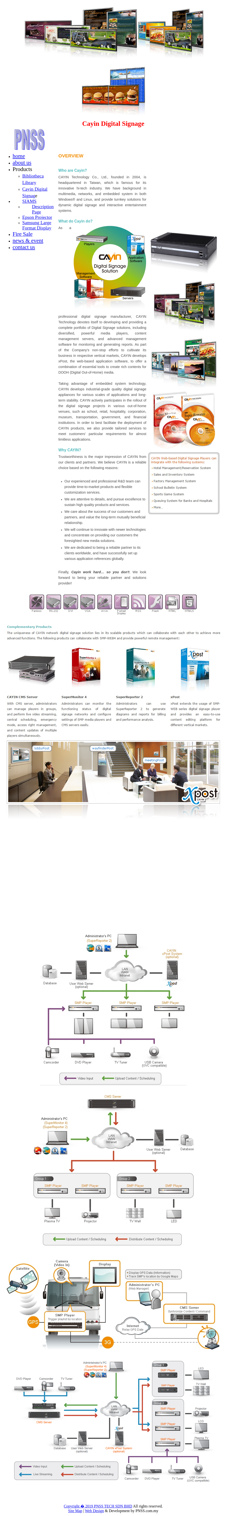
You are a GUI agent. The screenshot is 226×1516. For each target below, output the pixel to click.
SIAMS (29, 201)
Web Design (94, 1511)
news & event (28, 240)
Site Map (75, 1511)
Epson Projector (37, 217)
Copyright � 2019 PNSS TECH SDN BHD (98, 1506)
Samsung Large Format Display (36, 225)
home (19, 156)
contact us (24, 247)
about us (22, 162)
